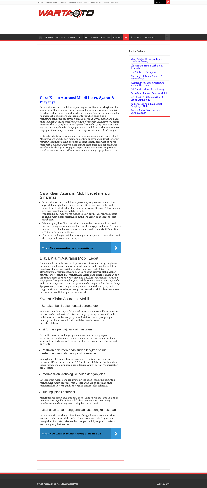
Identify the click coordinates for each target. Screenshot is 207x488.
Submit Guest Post (111, 2)
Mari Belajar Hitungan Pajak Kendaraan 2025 (146, 60)
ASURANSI (117, 37)
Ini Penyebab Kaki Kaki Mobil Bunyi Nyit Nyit (146, 105)
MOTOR (60, 37)
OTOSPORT (136, 37)
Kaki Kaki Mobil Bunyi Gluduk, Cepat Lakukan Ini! (147, 98)
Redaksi (63, 2)
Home (40, 2)
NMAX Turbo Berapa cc (144, 72)
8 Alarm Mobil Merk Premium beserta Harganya (147, 84)
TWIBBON (150, 37)
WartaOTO (163, 483)
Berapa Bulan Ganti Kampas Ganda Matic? (146, 111)
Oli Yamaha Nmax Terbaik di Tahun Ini (147, 67)
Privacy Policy (95, 2)
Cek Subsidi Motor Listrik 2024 (147, 89)
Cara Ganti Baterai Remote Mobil (149, 93)
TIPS (126, 37)
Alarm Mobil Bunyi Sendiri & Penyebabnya (147, 77)
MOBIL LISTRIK (75, 37)
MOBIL (49, 37)
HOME (40, 37)
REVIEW (105, 37)
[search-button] (168, 2)
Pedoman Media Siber (78, 2)
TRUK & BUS (91, 37)
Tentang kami (51, 2)
